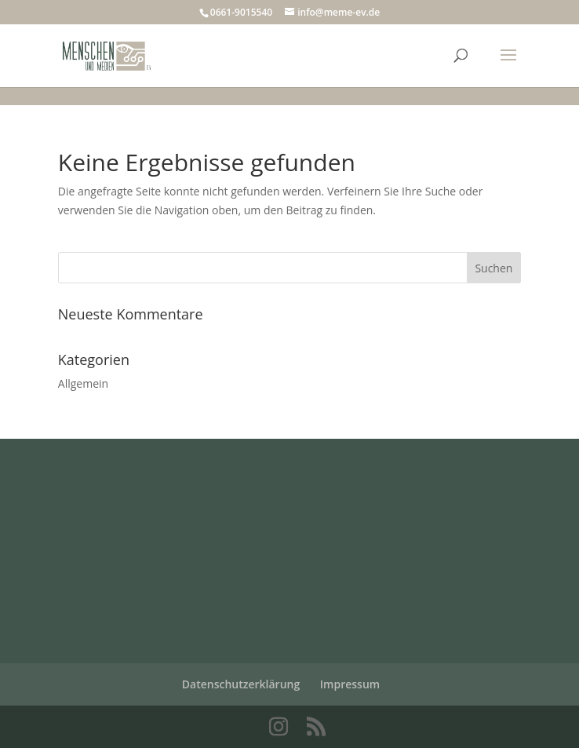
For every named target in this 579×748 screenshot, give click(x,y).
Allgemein (83, 383)
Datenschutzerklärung (241, 684)
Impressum (350, 684)
